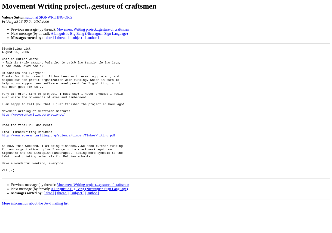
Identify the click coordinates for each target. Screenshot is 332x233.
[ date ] (49, 38)
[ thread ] (62, 38)
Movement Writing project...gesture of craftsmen (93, 29)
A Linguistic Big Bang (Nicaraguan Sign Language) (89, 33)
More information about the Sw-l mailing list (35, 229)
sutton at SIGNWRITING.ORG (48, 17)
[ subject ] (77, 38)
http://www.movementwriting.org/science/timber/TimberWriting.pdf (58, 153)
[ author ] (92, 38)
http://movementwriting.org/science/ (33, 128)
